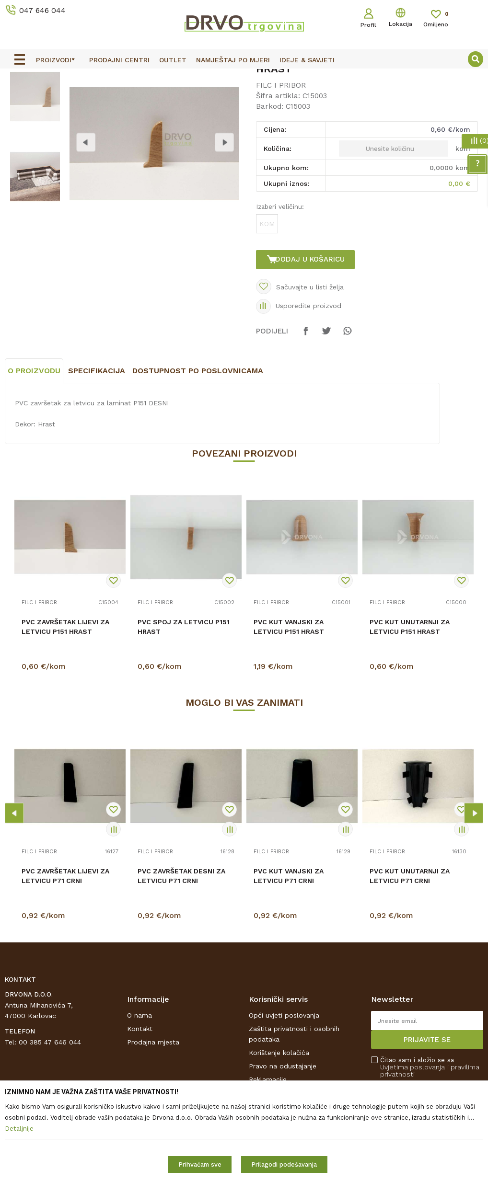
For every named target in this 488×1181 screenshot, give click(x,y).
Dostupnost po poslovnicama (197, 470)
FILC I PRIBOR (120, 98)
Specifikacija (96, 470)
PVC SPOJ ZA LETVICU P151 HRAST (184, 726)
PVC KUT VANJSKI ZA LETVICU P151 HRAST (289, 726)
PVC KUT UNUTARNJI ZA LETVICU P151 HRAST (410, 726)
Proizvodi (19, 98)
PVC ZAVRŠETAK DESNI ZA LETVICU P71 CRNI (181, 975)
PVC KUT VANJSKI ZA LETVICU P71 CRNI (289, 975)
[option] (244, 77)
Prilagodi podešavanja (284, 1164)
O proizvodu (34, 470)
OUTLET (242, 77)
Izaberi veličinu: (279, 287)
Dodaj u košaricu (311, 340)
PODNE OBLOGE (66, 98)
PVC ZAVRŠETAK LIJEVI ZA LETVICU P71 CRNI (65, 975)
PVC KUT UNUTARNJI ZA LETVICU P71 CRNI (410, 975)
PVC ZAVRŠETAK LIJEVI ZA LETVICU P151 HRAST (65, 726)
